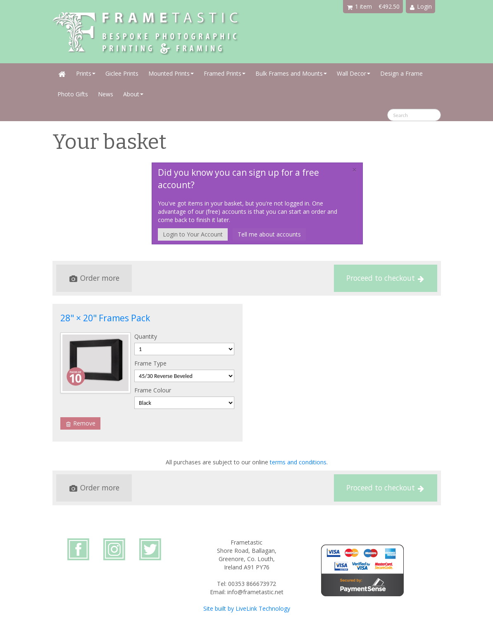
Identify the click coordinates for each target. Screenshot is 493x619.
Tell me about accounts (269, 234)
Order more (94, 278)
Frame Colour (152, 390)
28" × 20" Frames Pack (105, 318)
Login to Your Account (193, 234)
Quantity (145, 336)
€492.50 (389, 6)
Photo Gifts (72, 94)
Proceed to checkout (385, 278)
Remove (80, 423)
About (133, 94)
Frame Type (150, 363)
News (105, 94)
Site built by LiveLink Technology (246, 608)
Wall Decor (353, 73)
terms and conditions (298, 462)
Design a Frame (401, 73)
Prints (85, 73)
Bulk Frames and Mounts (291, 73)
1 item (359, 6)
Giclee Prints (121, 73)
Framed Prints (224, 73)
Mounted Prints (171, 73)
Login (421, 6)
